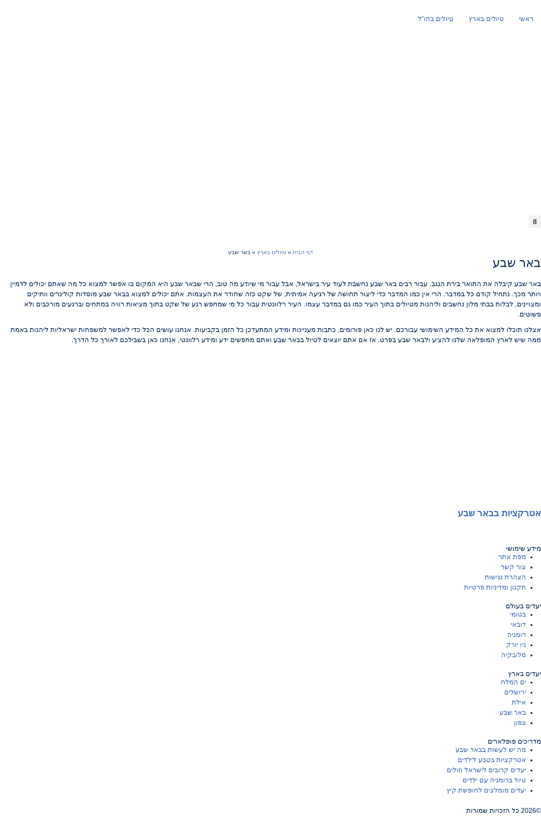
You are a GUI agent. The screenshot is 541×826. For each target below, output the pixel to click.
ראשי (526, 19)
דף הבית (303, 252)
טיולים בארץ (486, 19)
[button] (535, 221)
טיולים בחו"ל (435, 19)
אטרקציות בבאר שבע (499, 513)
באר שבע (517, 263)
